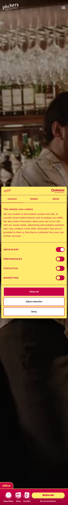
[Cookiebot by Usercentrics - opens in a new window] (51, 191)
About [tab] (56, 198)
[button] (8, 497)
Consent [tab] (12, 198)
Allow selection (34, 301)
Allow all (34, 291)
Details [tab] (34, 198)
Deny (34, 311)
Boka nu (48, 495)
